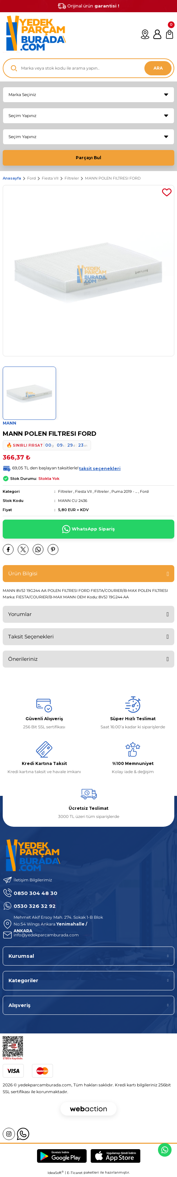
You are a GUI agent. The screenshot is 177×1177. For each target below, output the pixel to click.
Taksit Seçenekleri (31, 636)
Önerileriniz (23, 659)
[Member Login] (157, 34)
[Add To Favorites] (167, 192)
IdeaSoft (56, 1172)
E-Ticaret (75, 1173)
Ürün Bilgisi (22, 573)
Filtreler (65, 491)
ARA (158, 68)
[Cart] (169, 34)
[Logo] (34, 34)
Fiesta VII (83, 491)
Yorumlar (20, 614)
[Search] (88, 68)
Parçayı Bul (88, 157)
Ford (144, 491)
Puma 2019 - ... (124, 491)
